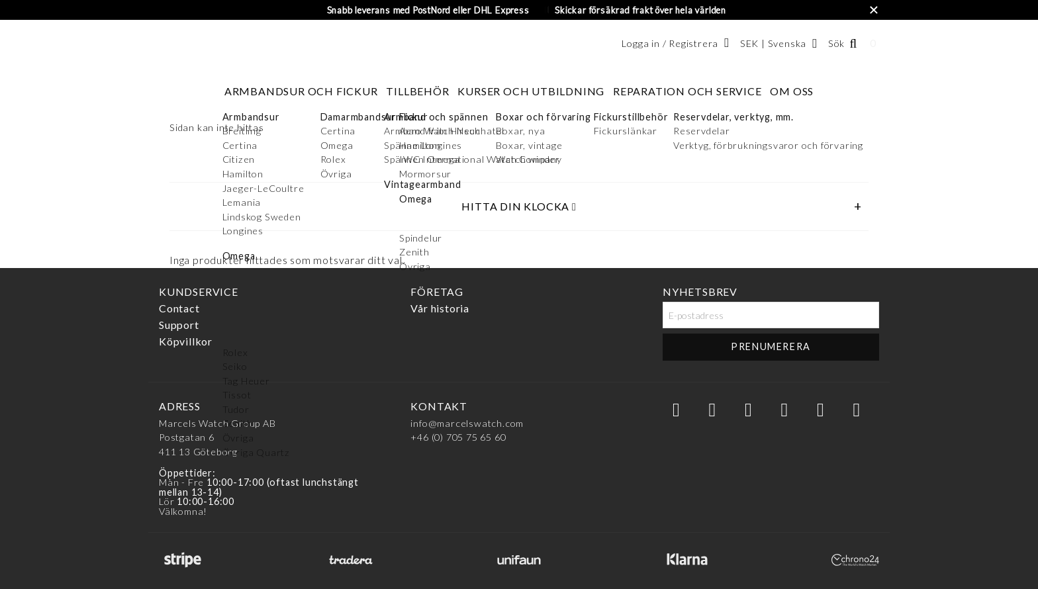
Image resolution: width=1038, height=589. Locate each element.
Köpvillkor (185, 341)
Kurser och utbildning (530, 91)
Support (179, 324)
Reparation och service (687, 91)
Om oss (792, 91)
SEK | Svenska (773, 43)
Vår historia (439, 308)
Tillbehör (417, 91)
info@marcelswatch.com (467, 423)
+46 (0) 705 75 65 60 (458, 437)
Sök (836, 43)
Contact (179, 308)
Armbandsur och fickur (301, 91)
